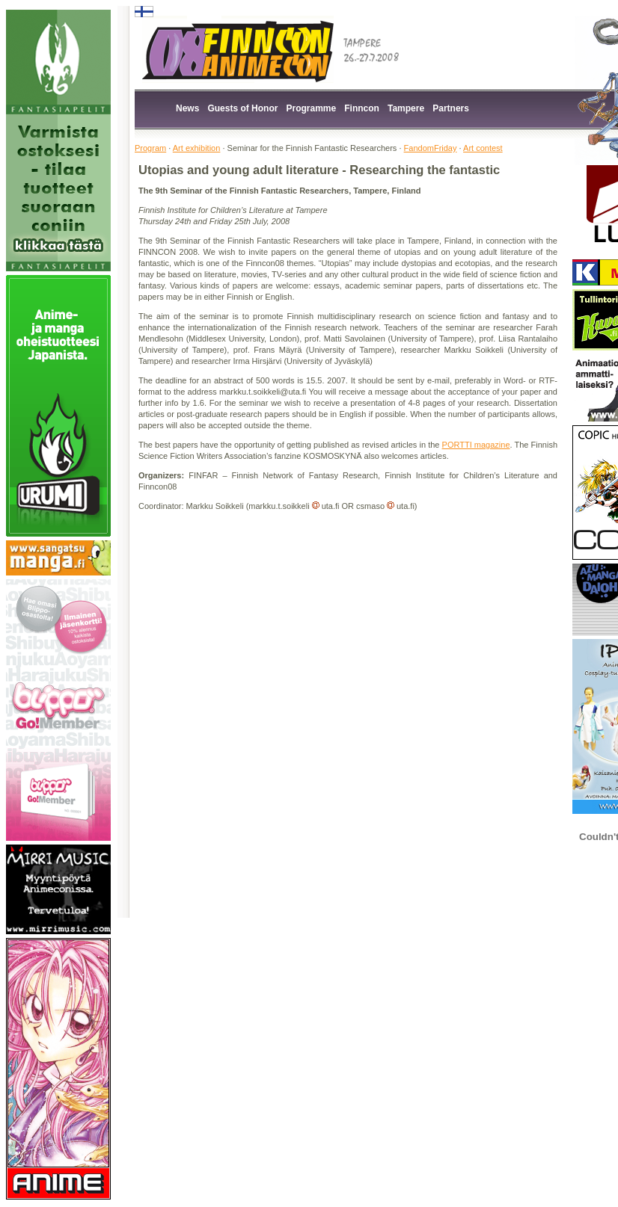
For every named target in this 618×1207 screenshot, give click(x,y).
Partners (450, 108)
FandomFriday (430, 147)
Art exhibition (197, 147)
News (187, 108)
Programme (312, 108)
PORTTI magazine (476, 444)
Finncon (361, 108)
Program (150, 147)
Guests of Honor (242, 108)
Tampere (406, 108)
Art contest (483, 147)
